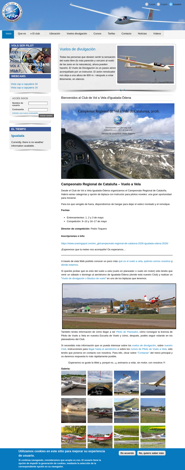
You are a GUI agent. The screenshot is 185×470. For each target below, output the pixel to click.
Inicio (9, 33)
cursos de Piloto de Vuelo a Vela (149, 349)
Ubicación (54, 33)
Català (152, 4)
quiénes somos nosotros (157, 261)
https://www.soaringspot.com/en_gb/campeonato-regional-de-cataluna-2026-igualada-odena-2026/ (114, 243)
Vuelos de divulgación (77, 49)
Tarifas (111, 33)
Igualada (17, 136)
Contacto (126, 33)
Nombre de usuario (17, 104)
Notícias (142, 33)
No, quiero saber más (151, 453)
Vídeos (157, 33)
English (164, 4)
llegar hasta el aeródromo (103, 349)
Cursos (97, 33)
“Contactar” (143, 352)
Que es (22, 33)
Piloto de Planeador (127, 331)
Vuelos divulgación (77, 33)
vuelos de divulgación (144, 345)
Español (177, 4)
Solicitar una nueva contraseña (25, 113)
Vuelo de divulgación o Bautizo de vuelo (83, 278)
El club (36, 33)
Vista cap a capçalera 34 (24, 84)
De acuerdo (127, 453)
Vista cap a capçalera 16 (24, 87)
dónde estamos (69, 264)
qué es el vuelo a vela (131, 261)
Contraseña (18, 109)
